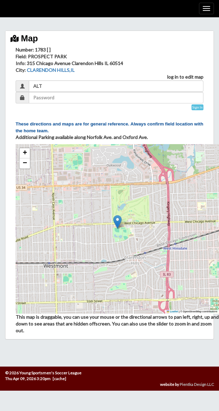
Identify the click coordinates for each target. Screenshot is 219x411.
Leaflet (172, 311)
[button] (117, 222)
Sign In (197, 107)
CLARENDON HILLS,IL (51, 70)
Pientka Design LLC (197, 384)
